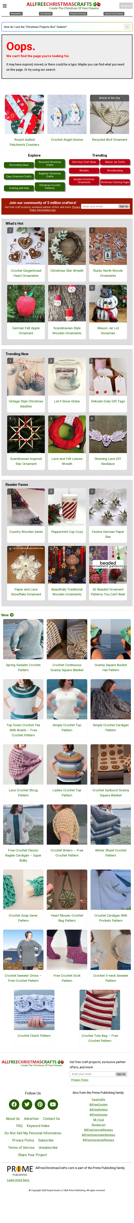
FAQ (19, 1126)
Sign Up (124, 206)
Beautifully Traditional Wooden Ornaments (67, 591)
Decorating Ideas (19, 165)
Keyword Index (38, 1126)
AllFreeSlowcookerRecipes (98, 1135)
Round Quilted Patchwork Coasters (24, 142)
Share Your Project (32, 1155)
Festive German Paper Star (108, 534)
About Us (13, 1119)
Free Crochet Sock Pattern (66, 978)
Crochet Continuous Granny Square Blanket (66, 667)
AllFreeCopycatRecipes (98, 1130)
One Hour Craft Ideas (84, 162)
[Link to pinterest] (40, 1104)
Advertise (31, 1119)
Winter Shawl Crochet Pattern (110, 852)
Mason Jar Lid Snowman (108, 330)
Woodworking (115, 170)
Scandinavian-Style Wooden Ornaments (66, 330)
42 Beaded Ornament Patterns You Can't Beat (108, 591)
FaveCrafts (98, 1099)
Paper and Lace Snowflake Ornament (26, 591)
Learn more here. (18, 1180)
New (7, 615)
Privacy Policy (23, 1140)
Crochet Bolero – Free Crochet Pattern (67, 852)
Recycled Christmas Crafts (50, 164)
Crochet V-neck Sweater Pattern (110, 978)
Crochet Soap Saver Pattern (23, 918)
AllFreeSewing (98, 1114)
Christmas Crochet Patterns (49, 187)
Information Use (46, 210)
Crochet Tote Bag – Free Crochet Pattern (100, 1038)
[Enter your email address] (92, 1074)
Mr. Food (98, 1119)
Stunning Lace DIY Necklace (108, 461)
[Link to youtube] (53, 1104)
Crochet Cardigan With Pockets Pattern (110, 918)
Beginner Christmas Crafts (50, 175)
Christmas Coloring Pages (115, 182)
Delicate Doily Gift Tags (108, 401)
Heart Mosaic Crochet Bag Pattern (67, 918)
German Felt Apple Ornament (26, 330)
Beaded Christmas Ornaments (84, 181)
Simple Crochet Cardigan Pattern (111, 727)
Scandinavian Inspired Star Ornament (26, 461)
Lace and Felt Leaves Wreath (67, 461)
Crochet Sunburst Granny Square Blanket (110, 792)
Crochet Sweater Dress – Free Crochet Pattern (23, 978)
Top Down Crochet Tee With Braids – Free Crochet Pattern (23, 730)
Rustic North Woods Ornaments (108, 273)
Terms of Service (21, 1147)
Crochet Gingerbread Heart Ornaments (26, 273)
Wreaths (84, 170)
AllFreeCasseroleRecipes (98, 1140)
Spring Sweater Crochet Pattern (23, 667)
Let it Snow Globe (67, 401)
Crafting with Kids (19, 188)
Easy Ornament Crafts (18, 176)
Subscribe (46, 1140)
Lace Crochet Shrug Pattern (23, 792)
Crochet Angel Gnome (67, 140)
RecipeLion (98, 1124)
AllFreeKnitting (98, 1109)
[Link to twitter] (27, 1104)
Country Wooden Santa (26, 532)
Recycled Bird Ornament (109, 140)
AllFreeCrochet (98, 1104)
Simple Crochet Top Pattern (67, 727)
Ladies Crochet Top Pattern (67, 792)
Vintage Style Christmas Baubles (26, 403)
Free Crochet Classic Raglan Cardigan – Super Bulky (23, 855)
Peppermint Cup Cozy (67, 532)
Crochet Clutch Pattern (34, 1036)
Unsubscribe (48, 1147)
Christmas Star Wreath (66, 271)
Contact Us (51, 1119)
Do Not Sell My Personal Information (33, 1133)
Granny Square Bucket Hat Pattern (111, 667)
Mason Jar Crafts (115, 162)
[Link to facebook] (14, 1104)
